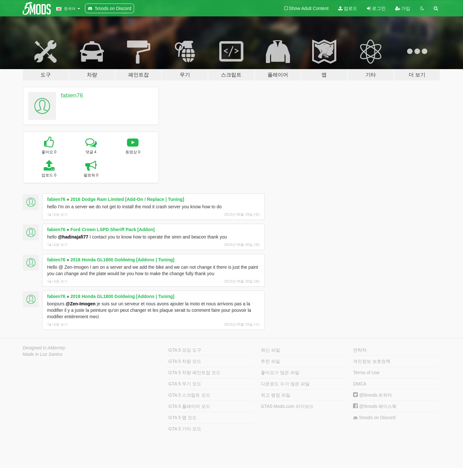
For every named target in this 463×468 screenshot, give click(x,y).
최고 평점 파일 (275, 395)
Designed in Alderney (44, 347)
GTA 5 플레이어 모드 (189, 406)
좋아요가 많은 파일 (280, 372)
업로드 (347, 8)
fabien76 (72, 95)
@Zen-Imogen (80, 303)
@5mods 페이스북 (374, 406)
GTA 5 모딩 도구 (184, 350)
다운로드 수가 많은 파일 (285, 383)
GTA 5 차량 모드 (184, 361)
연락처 (360, 350)
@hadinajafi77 (73, 236)
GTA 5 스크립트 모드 (189, 395)
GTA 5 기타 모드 (184, 428)
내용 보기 (58, 214)
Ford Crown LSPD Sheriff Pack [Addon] (112, 229)
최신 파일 (270, 350)
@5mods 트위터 (372, 395)
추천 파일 (270, 361)
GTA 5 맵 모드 (182, 417)
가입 (403, 8)
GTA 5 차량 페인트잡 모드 (194, 372)
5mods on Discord (374, 417)
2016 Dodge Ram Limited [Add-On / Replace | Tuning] (127, 199)
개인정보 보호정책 (371, 361)
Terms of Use (366, 372)
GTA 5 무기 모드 (184, 383)
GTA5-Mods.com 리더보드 (287, 406)
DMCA (359, 383)
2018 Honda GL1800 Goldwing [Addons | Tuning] (122, 259)
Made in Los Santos (43, 354)
